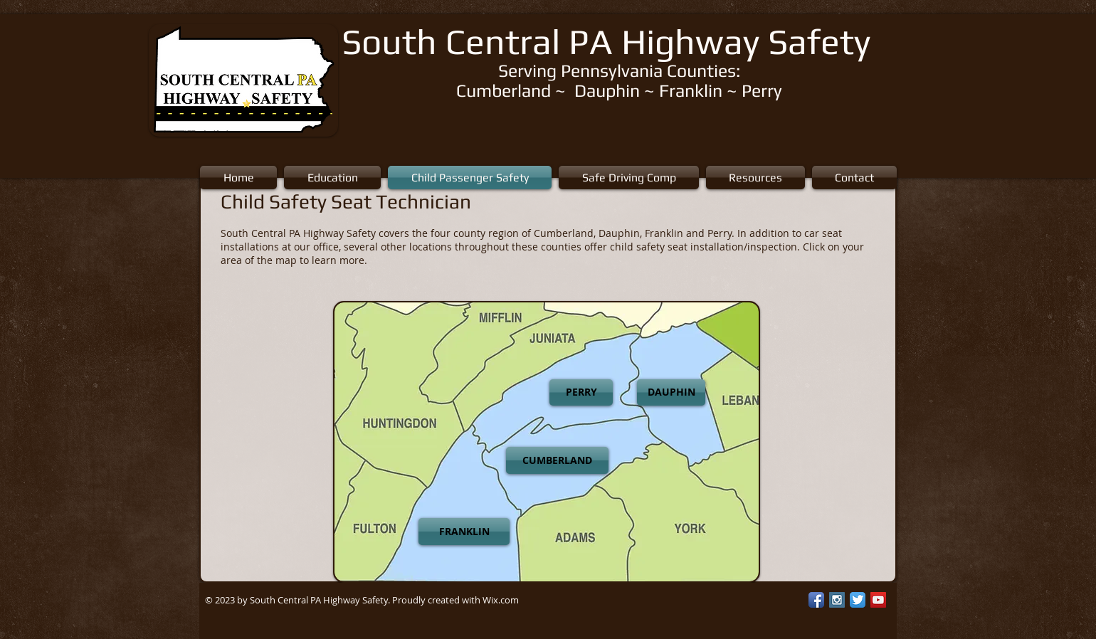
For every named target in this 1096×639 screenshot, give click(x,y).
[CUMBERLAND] (557, 460)
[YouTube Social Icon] (878, 600)
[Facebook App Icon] (816, 600)
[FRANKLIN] (464, 531)
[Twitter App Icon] (857, 600)
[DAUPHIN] (671, 392)
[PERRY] (581, 392)
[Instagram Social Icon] (837, 600)
